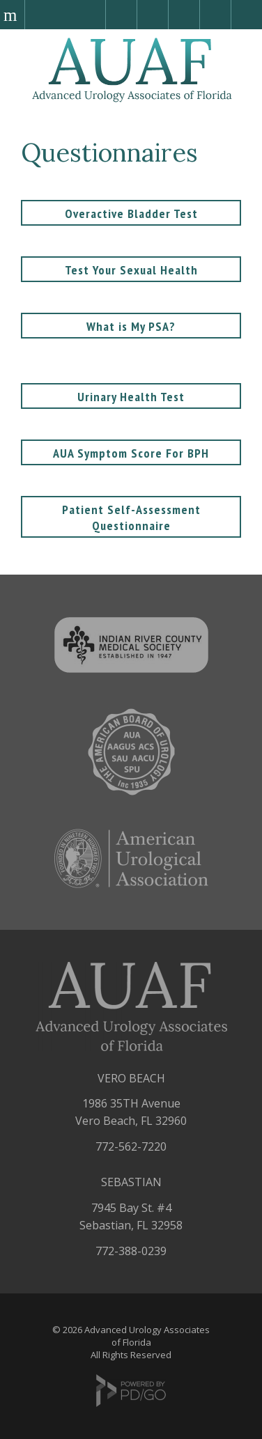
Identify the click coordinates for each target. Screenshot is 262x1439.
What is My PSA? (131, 326)
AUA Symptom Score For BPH (131, 453)
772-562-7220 (131, 1146)
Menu (12, 14)
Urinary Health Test (131, 397)
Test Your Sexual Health (131, 270)
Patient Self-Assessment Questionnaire (131, 517)
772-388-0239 (131, 1251)
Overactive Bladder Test (131, 213)
